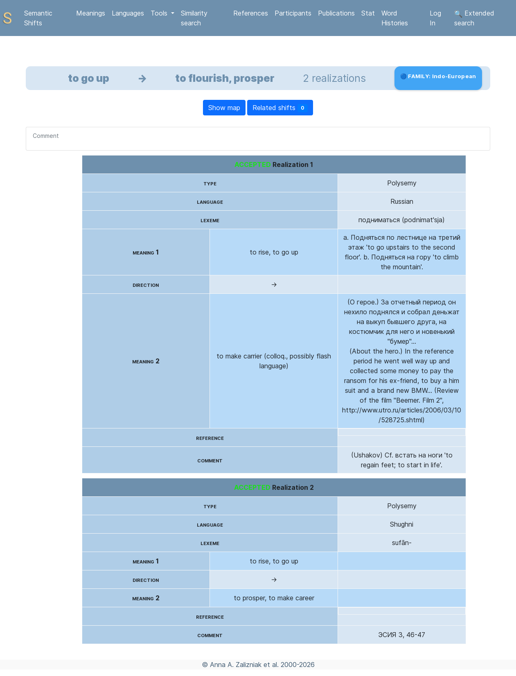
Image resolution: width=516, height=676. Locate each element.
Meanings (90, 13)
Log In (435, 18)
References (250, 13)
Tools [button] (160, 13)
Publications (336, 13)
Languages (128, 13)
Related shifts (280, 108)
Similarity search (194, 18)
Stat (368, 13)
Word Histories (394, 18)
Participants (293, 13)
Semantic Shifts (38, 18)
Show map (224, 108)
